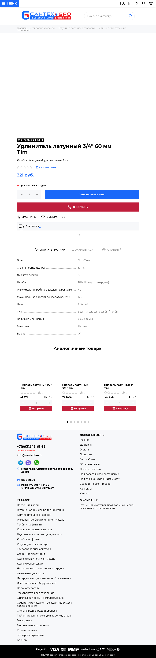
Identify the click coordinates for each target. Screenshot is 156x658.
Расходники (24, 620)
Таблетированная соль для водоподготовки (44, 615)
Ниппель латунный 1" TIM (118, 386)
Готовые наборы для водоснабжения (40, 510)
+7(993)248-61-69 (31, 447)
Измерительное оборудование (36, 583)
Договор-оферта (90, 469)
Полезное (86, 454)
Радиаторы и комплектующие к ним (39, 534)
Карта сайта (110, 655)
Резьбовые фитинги (29, 539)
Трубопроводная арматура (34, 549)
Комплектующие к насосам (34, 514)
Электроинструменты (30, 635)
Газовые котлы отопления (33, 625)
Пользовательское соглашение (99, 474)
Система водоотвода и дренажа (37, 610)
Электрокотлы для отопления (35, 593)
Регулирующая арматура (32, 544)
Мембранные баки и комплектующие (40, 519)
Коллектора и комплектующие (36, 558)
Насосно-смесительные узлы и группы (41, 568)
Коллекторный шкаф (30, 563)
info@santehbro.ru (29, 455)
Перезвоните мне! (92, 194)
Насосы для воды (28, 505)
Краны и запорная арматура (34, 529)
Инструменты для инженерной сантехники (44, 578)
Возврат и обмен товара (95, 483)
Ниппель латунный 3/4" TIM (75, 386)
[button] (67, 422)
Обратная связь (89, 464)
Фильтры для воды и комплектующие (40, 597)
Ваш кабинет (88, 459)
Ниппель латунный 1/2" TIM (36, 386)
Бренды (22, 640)
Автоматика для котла (30, 573)
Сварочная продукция (31, 553)
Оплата (84, 449)
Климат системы (27, 630)
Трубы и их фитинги (29, 524)
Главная (84, 439)
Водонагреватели (28, 588)
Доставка (86, 444)
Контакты (86, 488)
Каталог (85, 493)
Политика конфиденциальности (100, 478)
